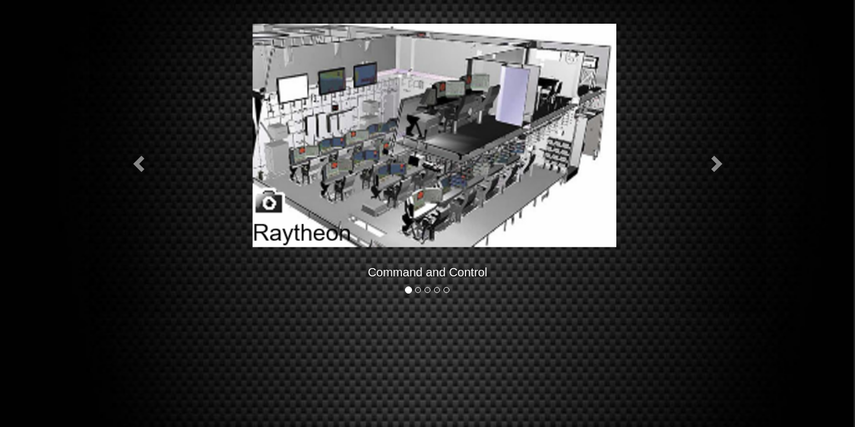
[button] (140, 163)
